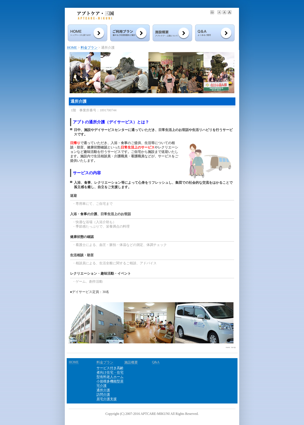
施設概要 (131, 362)
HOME (72, 47)
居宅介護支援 (106, 399)
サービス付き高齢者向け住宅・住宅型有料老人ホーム (110, 372)
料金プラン (89, 47)
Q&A (156, 362)
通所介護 (103, 390)
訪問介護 (103, 394)
